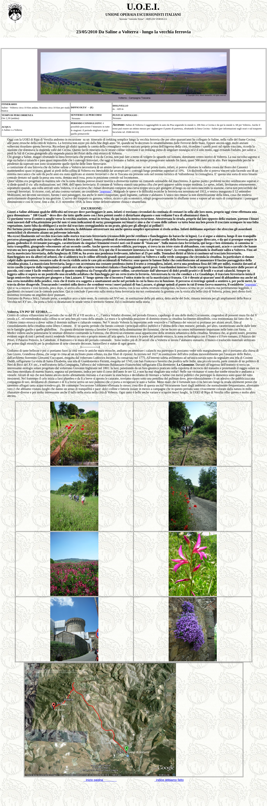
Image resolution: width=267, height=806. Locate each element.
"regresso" (105, 191)
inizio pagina (101, 780)
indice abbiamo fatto (169, 780)
